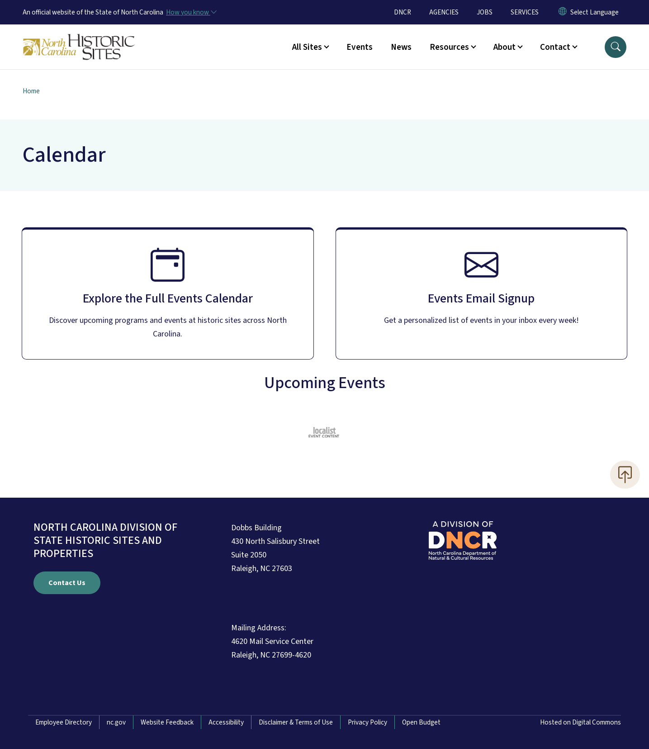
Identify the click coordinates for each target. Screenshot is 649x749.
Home (31, 91)
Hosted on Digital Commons (580, 722)
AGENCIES (444, 12)
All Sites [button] (307, 47)
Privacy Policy (367, 722)
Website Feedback (167, 722)
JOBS (485, 12)
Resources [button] (449, 47)
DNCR (402, 12)
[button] (615, 47)
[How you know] (191, 12)
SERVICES (525, 12)
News (401, 47)
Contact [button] (555, 47)
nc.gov (116, 722)
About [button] (504, 47)
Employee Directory (63, 722)
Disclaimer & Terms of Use (296, 722)
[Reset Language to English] (563, 12)
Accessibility (226, 722)
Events (359, 47)
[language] (594, 12)
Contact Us (66, 583)
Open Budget (421, 722)
